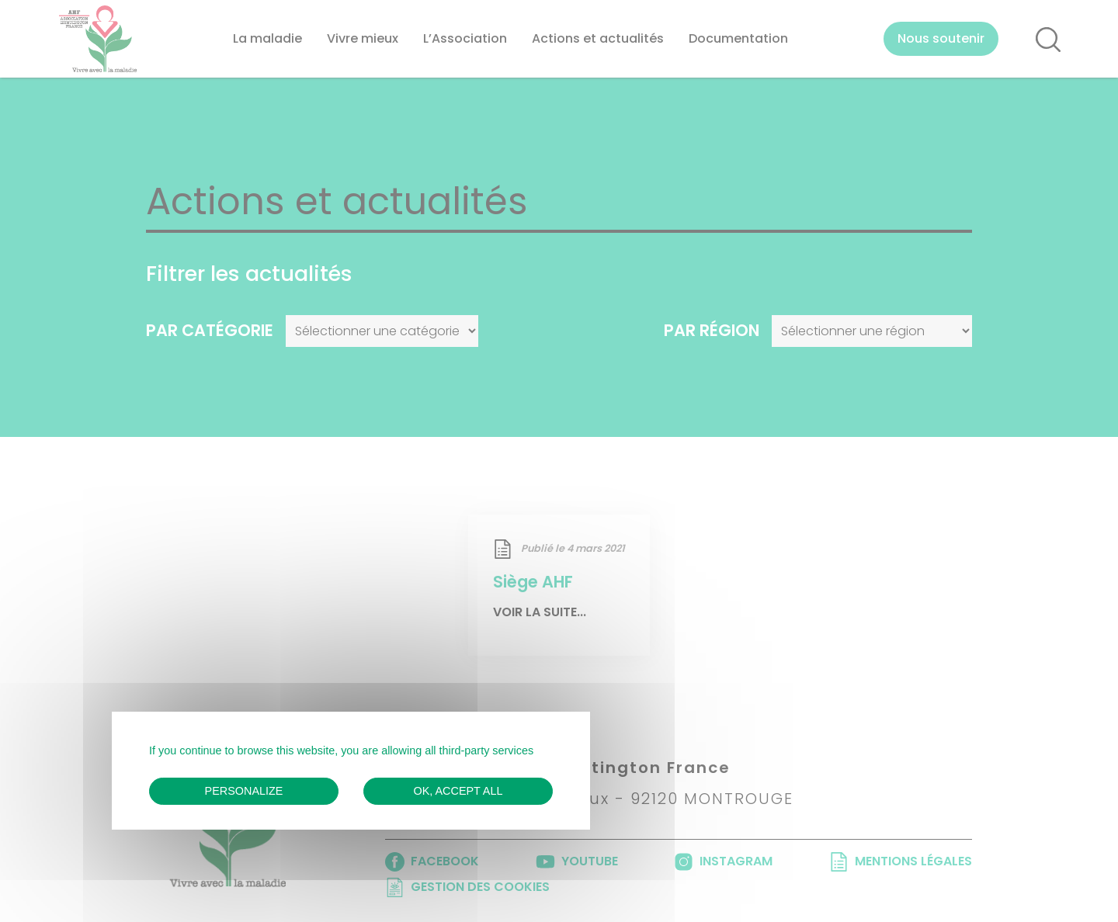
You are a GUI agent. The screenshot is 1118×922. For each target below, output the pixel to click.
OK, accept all (458, 791)
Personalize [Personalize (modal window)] (244, 791)
